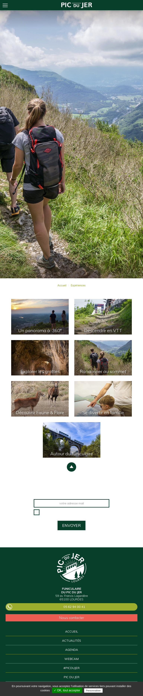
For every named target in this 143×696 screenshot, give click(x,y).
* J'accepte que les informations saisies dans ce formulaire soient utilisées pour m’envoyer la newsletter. (75, 513)
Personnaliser (93, 690)
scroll (71, 466)
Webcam (71, 659)
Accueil (76, 5)
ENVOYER (71, 525)
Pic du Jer (71, 567)
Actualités (71, 640)
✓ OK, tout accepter (67, 690)
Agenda (71, 650)
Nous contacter (71, 617)
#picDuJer (71, 668)
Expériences (78, 285)
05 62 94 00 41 (74, 607)
